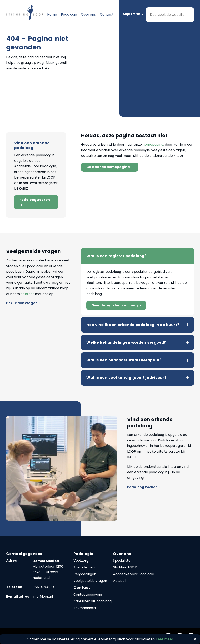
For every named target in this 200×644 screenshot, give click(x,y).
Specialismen (84, 567)
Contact (107, 14)
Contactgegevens (88, 594)
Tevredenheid (84, 608)
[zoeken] (170, 14)
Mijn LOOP (133, 14)
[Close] (195, 638)
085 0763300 (43, 587)
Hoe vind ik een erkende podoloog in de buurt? (132, 324)
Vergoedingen (84, 574)
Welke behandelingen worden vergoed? (126, 342)
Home (52, 14)
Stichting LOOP (125, 567)
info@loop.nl (43, 596)
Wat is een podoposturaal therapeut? (124, 360)
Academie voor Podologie (133, 574)
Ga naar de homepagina (110, 167)
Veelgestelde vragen (90, 580)
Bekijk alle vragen (23, 303)
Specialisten (122, 560)
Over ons (88, 14)
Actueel (119, 580)
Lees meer (164, 639)
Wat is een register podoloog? (116, 255)
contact (27, 293)
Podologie (69, 14)
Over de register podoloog (117, 305)
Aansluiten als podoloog (92, 601)
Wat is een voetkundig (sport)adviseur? (126, 377)
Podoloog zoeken (34, 202)
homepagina (153, 144)
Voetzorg (80, 560)
